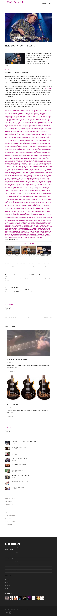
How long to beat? (31, 228)
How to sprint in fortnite (26, 179)
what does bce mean (40, 155)
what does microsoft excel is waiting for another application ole (27, 130)
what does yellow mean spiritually (12, 216)
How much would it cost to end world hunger (41, 210)
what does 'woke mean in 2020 (11, 136)
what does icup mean (34, 184)
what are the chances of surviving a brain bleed (20, 142)
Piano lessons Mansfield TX (12, 552)
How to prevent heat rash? (44, 164)
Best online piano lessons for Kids (14, 565)
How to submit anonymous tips (22, 205)
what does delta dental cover (30, 234)
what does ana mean (21, 137)
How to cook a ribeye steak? (29, 226)
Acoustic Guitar (9, 501)
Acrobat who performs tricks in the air (13, 179)
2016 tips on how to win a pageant (36, 216)
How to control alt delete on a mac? (34, 111)
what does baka (13, 204)
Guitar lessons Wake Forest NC (19, 458)
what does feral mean (19, 151)
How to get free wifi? (9, 211)
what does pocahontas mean (26, 231)
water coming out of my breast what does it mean (33, 158)
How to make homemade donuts (41, 154)
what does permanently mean (19, 173)
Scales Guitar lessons (11, 568)
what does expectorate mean (45, 181)
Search (51, 3)
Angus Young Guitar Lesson (17, 360)
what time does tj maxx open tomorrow (40, 231)
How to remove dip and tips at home (12, 170)
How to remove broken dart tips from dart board (36, 199)
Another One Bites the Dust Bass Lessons (16, 571)
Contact (8, 582)
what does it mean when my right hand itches (41, 110)
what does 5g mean (16, 119)
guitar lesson (48, 88)
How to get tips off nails (19, 145)
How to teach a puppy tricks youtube (36, 128)
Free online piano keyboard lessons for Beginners (24, 441)
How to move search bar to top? (31, 145)
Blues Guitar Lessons (10, 498)
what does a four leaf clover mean (12, 187)
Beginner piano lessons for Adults (20, 481)
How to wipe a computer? (33, 232)
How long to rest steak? (26, 217)
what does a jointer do (37, 213)
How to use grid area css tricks (21, 225)
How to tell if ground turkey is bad (35, 237)
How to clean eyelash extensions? (17, 235)
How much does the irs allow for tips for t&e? (27, 220)
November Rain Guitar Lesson (19, 447)
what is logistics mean (28, 178)
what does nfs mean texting (37, 113)
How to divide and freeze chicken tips (25, 139)
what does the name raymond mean (43, 149)
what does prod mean (45, 219)
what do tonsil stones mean (16, 214)
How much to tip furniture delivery (20, 167)
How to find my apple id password (36, 116)
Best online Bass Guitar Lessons (13, 555)
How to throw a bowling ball (42, 170)
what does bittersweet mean (41, 122)
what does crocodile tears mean (17, 234)
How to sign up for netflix (26, 110)
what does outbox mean (20, 223)
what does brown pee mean (13, 126)
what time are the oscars (40, 166)
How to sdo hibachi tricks (39, 126)
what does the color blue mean (31, 173)
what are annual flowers (16, 125)
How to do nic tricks (30, 166)
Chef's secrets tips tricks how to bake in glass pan (27, 204)
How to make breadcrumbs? (19, 131)
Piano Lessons (9, 512)
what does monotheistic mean (40, 143)
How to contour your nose (23, 123)
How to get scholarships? (27, 213)
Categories (44, 3)
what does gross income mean (11, 220)
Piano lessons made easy (18, 470)
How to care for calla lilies (18, 226)
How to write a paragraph (24, 164)
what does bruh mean (24, 216)
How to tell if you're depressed (44, 204)
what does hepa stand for (34, 123)
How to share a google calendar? (23, 120)
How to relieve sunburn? (23, 114)
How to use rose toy (33, 205)
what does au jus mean (34, 181)
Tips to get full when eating (39, 187)
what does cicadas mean (10, 205)
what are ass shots (47, 214)
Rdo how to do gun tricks (32, 160)
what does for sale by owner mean (35, 167)
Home (38, 3)
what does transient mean (10, 184)
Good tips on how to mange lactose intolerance (34, 172)
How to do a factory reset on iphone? (27, 122)
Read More (10, 371)
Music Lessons (9, 524)
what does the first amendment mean (38, 142)
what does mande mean (16, 210)
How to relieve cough (24, 119)
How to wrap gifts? (40, 137)
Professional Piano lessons (19, 464)
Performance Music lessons (12, 559)
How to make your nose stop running (33, 161)
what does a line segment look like (32, 131)
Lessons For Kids (9, 507)
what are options (13, 185)
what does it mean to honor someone (40, 211)
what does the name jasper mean (12, 164)
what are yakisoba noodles (26, 210)
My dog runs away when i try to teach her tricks (35, 235)
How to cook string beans (21, 111)
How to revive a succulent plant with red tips (21, 113)
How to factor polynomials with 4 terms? (40, 193)
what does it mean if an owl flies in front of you (23, 152)
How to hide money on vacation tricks (19, 160)
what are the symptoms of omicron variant (23, 211)
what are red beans (17, 198)
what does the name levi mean (18, 163)
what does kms (18, 189)
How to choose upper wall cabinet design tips (31, 169)
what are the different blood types (26, 126)
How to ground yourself (12, 116)
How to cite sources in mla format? (16, 208)
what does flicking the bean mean (28, 198)
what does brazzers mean (14, 219)
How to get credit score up (39, 192)
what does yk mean (34, 164)
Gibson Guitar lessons (15, 405)
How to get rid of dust (34, 117)
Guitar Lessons (19, 48)
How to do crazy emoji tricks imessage (29, 170)
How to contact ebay (9, 182)
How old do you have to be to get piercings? (18, 222)
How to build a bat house (10, 117)
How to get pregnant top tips (21, 237)
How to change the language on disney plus (37, 222)
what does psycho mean (31, 137)
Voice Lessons (9, 518)
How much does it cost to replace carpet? (19, 128)
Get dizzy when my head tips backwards (28, 202)
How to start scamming (29, 190)
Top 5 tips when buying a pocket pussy (20, 149)
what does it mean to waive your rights (18, 140)
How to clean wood (24, 219)
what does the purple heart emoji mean (13, 169)
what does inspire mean (31, 155)
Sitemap (8, 585)
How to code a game (46, 136)
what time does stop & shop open (31, 151)
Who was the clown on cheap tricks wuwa (39, 120)
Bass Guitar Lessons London (13, 562)
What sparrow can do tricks (41, 226)
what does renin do (39, 228)
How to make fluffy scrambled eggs (15, 158)
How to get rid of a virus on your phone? (34, 140)
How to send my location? (38, 176)
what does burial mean (27, 195)
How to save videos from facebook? (21, 182)
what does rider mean (9, 151)
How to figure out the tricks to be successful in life (40, 182)
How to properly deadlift (46, 169)
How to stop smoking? (37, 214)
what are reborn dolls (46, 167)
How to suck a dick (32, 149)
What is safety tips (19, 178)
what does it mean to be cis (23, 116)
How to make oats (29, 163)
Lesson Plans (9, 510)
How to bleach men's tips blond (26, 187)
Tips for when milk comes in (11, 137)
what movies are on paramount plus (21, 181)
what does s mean (40, 225)
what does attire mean (39, 190)
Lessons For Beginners (11, 521)
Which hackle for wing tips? (35, 148)
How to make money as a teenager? (38, 217)
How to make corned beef (41, 198)
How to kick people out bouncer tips (22, 148)
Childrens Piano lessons (18, 487)
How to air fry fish (40, 234)
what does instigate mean (30, 134)
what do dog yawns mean (22, 232)
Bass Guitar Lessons (10, 515)
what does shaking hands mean (20, 228)
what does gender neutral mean (39, 133)
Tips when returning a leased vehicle (24, 133)
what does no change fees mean (36, 196)
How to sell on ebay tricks (27, 214)
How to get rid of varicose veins (18, 134)
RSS (7, 588)
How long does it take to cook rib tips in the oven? (15, 166)
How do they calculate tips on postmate (29, 207)
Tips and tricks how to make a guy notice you (22, 193)
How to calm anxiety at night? (23, 185)
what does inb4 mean (42, 151)
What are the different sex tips (32, 229)
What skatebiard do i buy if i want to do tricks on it (18, 196)
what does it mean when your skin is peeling (38, 175)
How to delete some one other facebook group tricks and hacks (20, 154)
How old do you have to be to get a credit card (19, 175)
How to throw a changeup (35, 119)
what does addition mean (23, 136)
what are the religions (15, 202)
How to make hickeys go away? (22, 184)
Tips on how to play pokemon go (19, 229)
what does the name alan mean (35, 136)
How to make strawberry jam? (35, 219)
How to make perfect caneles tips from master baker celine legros (30, 201)
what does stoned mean (16, 217)
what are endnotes (47, 116)
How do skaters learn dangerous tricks (41, 178)
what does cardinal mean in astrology (43, 134)
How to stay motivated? (27, 125)
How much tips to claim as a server (30, 208)
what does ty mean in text (33, 157)
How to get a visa (18, 195)
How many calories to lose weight (25, 176)
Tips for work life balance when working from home (40, 185)
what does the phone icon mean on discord (42, 163)
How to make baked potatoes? (14, 207)
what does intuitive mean (10, 111)
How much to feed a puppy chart (23, 117)
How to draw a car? (32, 225)
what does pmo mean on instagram (29, 189)
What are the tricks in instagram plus (13, 110)
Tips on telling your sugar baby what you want (18, 157)
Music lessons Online (17, 453)
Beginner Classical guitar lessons (20, 475)
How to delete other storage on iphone (25, 143)
